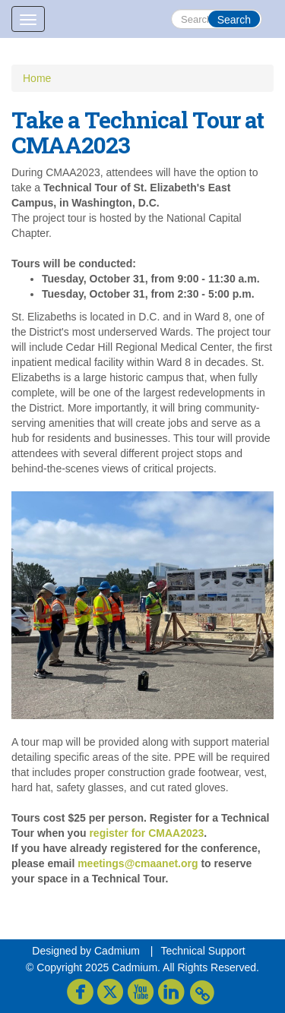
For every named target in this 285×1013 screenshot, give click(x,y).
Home (37, 78)
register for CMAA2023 (146, 833)
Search (234, 20)
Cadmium (117, 951)
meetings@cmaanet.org (138, 863)
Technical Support (202, 951)
